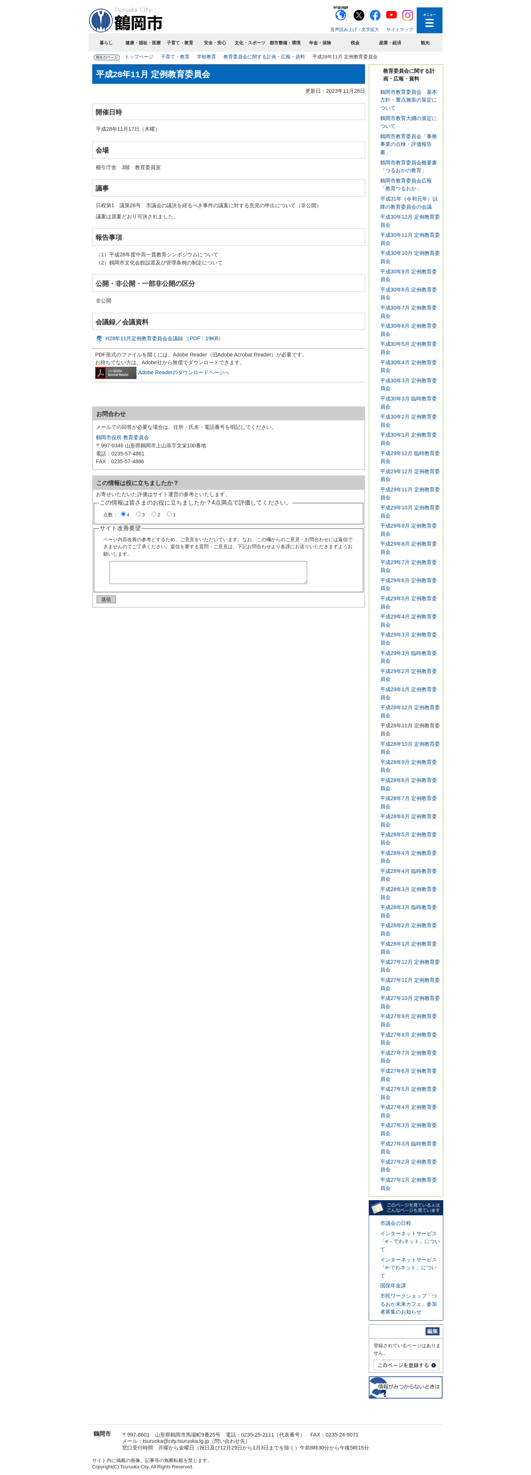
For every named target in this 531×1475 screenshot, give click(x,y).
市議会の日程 (395, 1223)
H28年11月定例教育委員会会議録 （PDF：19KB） (164, 338)
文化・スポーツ (250, 42)
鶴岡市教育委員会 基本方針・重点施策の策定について (408, 100)
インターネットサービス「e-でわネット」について (408, 1267)
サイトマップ (399, 29)
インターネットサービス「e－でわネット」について (410, 1241)
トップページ (139, 56)
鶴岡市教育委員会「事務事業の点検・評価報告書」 (408, 144)
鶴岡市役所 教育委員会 (122, 437)
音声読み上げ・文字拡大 (354, 29)
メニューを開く (429, 20)
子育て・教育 (180, 42)
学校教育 (206, 56)
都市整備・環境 (285, 42)
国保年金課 (393, 1285)
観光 (425, 42)
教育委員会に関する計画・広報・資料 (264, 56)
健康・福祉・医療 (143, 42)
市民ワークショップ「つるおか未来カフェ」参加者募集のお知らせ (408, 1304)
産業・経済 (390, 42)
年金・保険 (320, 42)
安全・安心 (215, 42)
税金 (355, 42)
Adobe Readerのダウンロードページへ (162, 372)
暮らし (106, 42)
